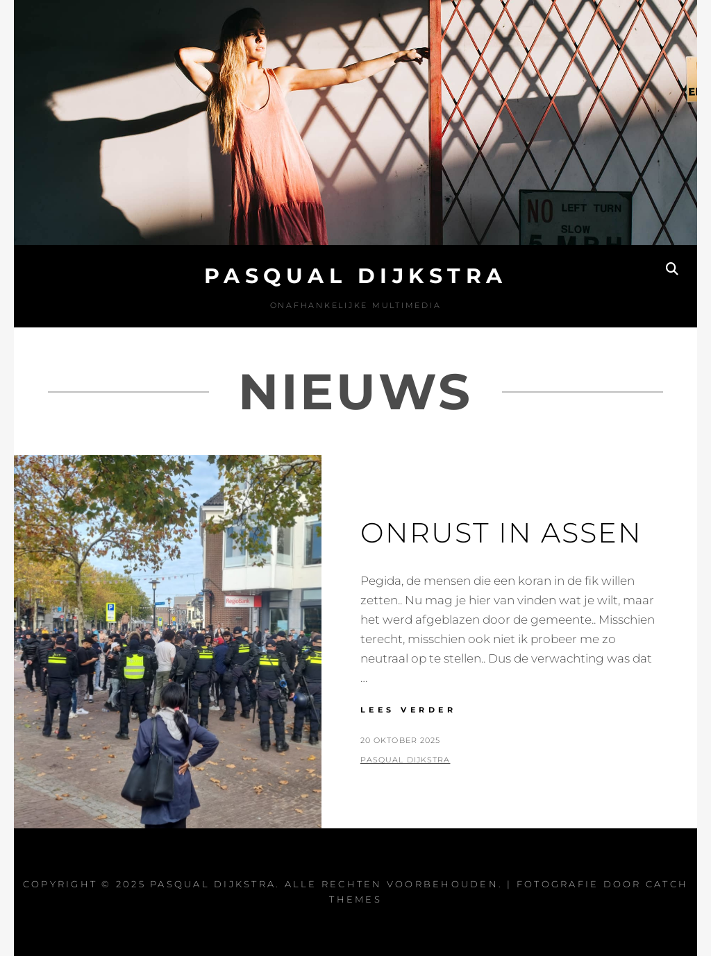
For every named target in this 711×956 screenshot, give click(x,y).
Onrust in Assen (501, 532)
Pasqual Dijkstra (356, 276)
